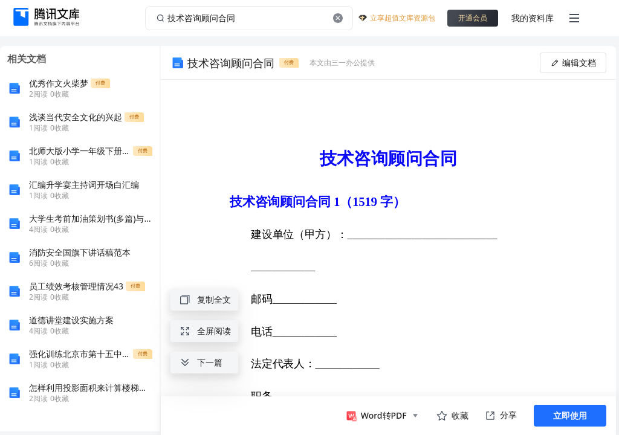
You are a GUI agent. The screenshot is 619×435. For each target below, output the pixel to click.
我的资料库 (532, 18)
